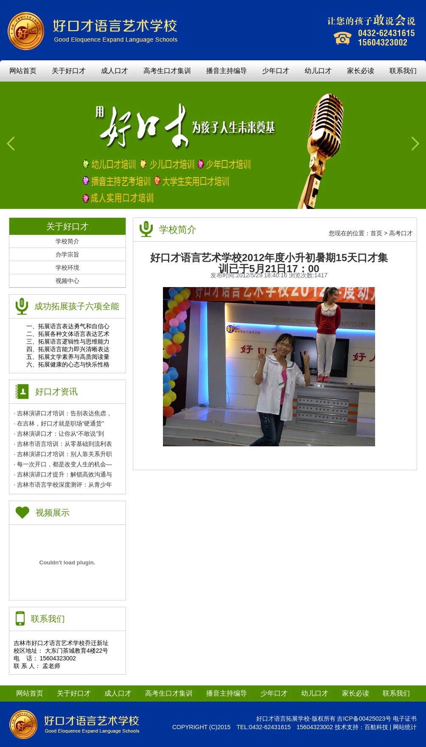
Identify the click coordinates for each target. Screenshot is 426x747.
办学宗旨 (67, 254)
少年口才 (275, 70)
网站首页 (22, 70)
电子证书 (405, 718)
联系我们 (403, 70)
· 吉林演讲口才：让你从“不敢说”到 (59, 433)
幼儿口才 (318, 70)
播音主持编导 (226, 70)
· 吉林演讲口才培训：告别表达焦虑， (63, 413)
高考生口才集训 (167, 70)
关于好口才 (69, 70)
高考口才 (401, 233)
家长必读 (360, 70)
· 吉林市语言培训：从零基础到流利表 (63, 443)
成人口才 (114, 70)
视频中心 (67, 280)
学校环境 (67, 267)
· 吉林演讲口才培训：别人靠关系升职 (63, 454)
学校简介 (67, 241)
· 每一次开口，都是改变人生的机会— (63, 464)
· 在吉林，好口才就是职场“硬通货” (59, 423)
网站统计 (405, 727)
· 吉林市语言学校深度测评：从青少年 (63, 484)
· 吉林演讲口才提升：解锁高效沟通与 (63, 474)
